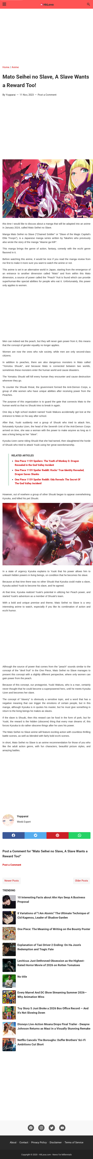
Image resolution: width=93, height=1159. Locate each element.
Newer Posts (11, 880)
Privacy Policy (39, 1142)
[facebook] (13, 835)
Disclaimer (56, 1142)
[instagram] (41, 1128)
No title (22, 976)
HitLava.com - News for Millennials (55, 1154)
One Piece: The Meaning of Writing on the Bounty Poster (53, 929)
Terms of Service (74, 1142)
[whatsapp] (80, 835)
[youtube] (62, 1128)
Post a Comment (47, 94)
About (13, 1142)
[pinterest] (57, 835)
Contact (23, 1142)
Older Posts (81, 880)
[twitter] (36, 835)
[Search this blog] (89, 4)
